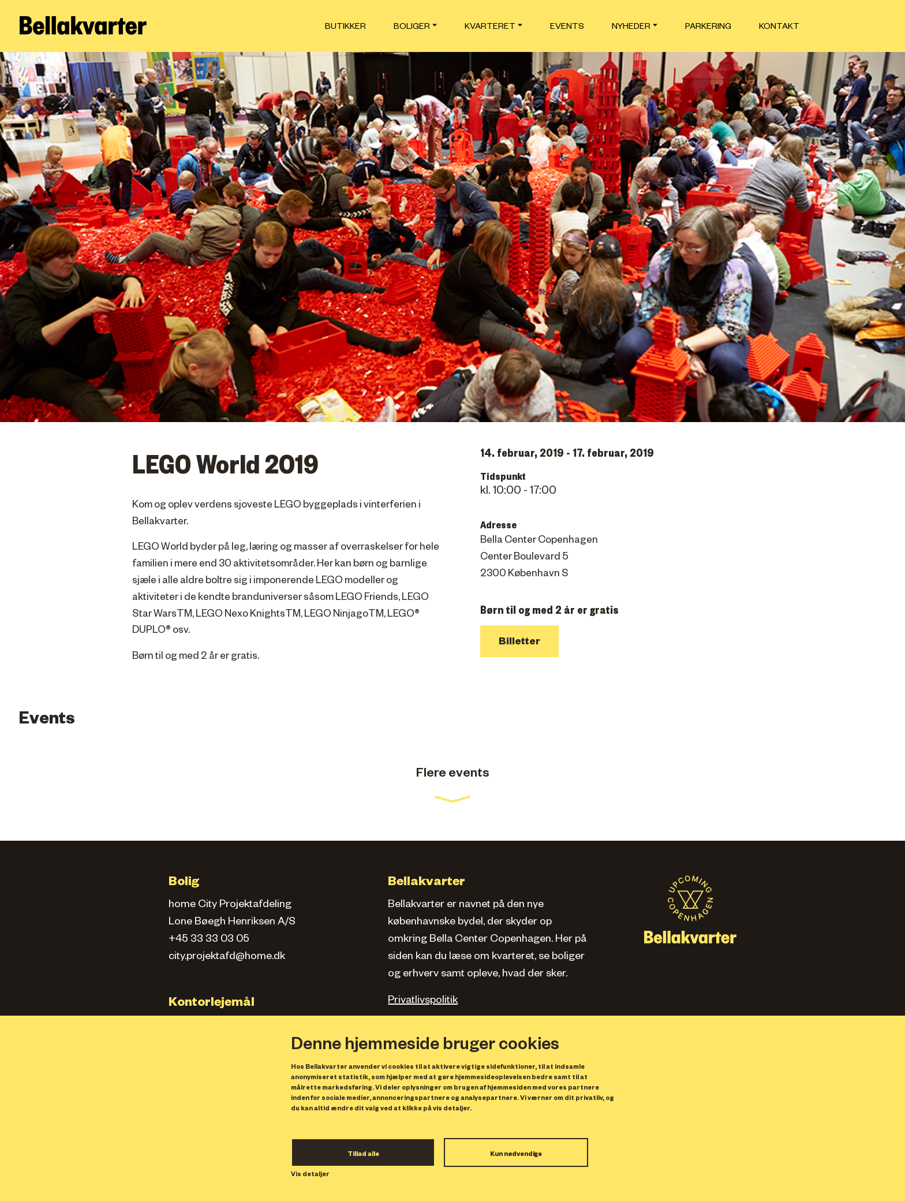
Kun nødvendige (516, 1154)
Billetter (519, 642)
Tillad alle (363, 1154)
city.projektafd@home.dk (227, 957)
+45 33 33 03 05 (209, 940)
